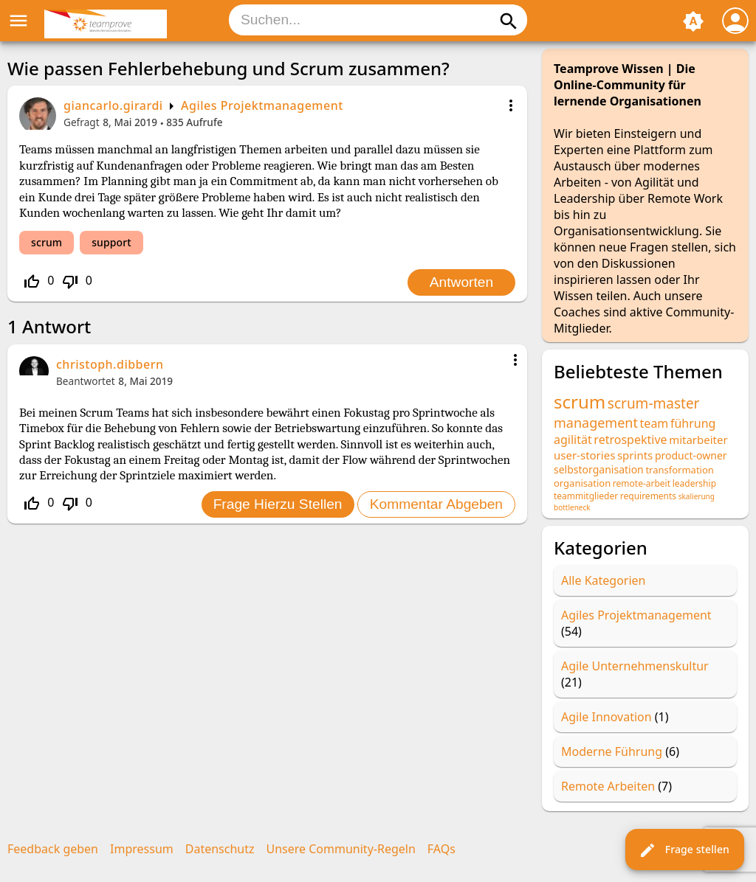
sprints (635, 455)
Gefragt (81, 122)
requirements (648, 496)
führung (693, 423)
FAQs (441, 849)
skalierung (696, 496)
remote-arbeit (641, 483)
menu (18, 21)
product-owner (691, 455)
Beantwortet (85, 381)
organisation (582, 483)
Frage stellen (684, 850)
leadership (694, 483)
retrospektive (630, 439)
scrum (46, 242)
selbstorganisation (599, 469)
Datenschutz (220, 849)
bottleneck (572, 507)
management (596, 422)
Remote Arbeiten (608, 786)
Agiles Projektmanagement (262, 105)
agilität (573, 439)
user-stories (584, 455)
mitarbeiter (698, 439)
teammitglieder (586, 496)
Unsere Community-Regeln (341, 849)
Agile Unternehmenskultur (635, 666)
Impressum (141, 849)
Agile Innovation (606, 717)
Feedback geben (52, 849)
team (654, 423)
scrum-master (654, 403)
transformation (679, 469)
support (111, 242)
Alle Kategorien (603, 580)
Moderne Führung (611, 751)
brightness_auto (693, 21)
